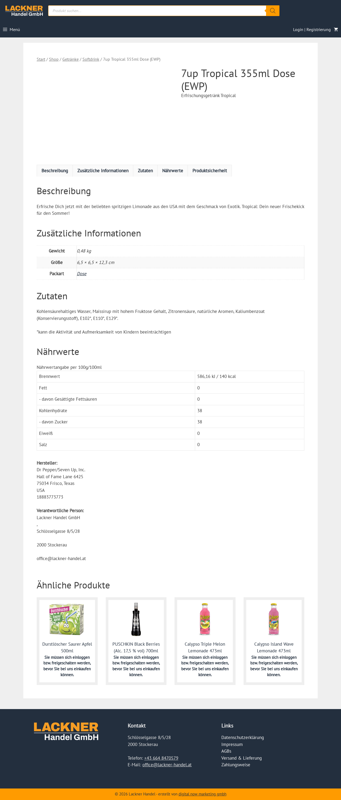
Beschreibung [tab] (54, 171)
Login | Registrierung (312, 29)
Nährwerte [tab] (172, 171)
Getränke (70, 59)
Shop (54, 59)
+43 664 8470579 (161, 758)
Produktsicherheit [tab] (209, 171)
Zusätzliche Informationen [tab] (102, 171)
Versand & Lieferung (241, 758)
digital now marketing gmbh (202, 794)
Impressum (232, 744)
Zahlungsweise (235, 765)
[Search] (272, 10)
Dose (81, 274)
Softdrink (90, 59)
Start (41, 59)
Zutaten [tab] (145, 171)
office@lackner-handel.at (167, 765)
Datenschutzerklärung (242, 737)
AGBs (226, 751)
